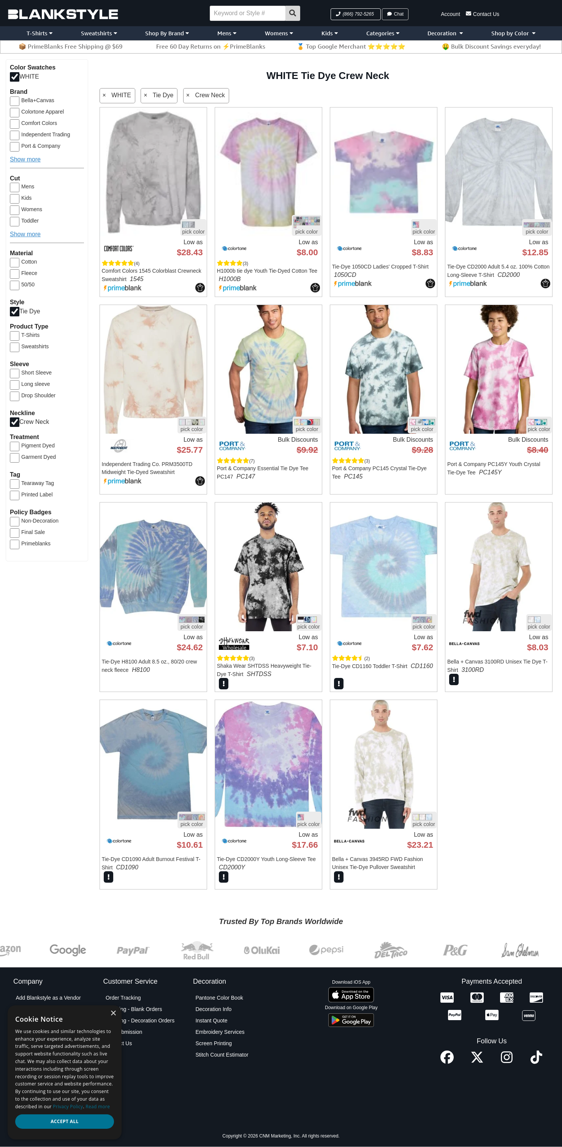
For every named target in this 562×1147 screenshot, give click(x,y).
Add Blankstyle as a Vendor (48, 998)
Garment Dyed (38, 457)
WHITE (29, 76)
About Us (27, 1009)
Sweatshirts (99, 33)
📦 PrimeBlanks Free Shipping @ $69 (70, 46)
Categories (382, 33)
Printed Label (37, 494)
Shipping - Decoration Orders (140, 1020)
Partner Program (35, 1066)
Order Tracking (123, 998)
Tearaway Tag (37, 483)
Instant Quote (211, 1020)
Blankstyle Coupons (39, 1032)
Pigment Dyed (38, 445)
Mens (226, 33)
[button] (356, 14)
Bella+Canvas (37, 100)
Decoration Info (213, 1009)
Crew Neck (34, 422)
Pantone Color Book (219, 998)
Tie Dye (29, 311)
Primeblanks (36, 543)
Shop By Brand (167, 33)
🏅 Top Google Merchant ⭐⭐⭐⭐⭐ (351, 46)
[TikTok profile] (536, 1062)
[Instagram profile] (506, 1062)
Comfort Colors (39, 123)
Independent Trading (45, 134)
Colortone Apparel (42, 112)
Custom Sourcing (36, 1043)
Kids (329, 33)
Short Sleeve (36, 373)
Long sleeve (35, 384)
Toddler (30, 221)
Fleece (29, 273)
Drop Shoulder (38, 395)
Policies (25, 1089)
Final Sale (33, 532)
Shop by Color (513, 33)
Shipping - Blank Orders (134, 1009)
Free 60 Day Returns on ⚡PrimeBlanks (210, 46)
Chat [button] (395, 14)
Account (450, 14)
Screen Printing (213, 1043)
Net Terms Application (41, 1055)
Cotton (29, 262)
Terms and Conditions (41, 1100)
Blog (21, 1020)
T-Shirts (39, 33)
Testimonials (30, 1112)
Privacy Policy (32, 1077)
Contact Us (482, 13)
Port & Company (40, 146)
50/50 (28, 284)
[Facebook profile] (447, 1062)
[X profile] (477, 1062)
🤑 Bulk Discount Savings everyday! (491, 46)
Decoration (445, 33)
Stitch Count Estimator (221, 1055)
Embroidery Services (219, 1032)
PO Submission (124, 1032)
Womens (279, 33)
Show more (25, 159)
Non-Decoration (40, 521)
